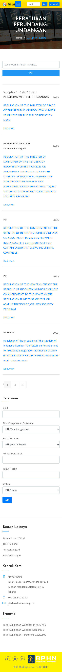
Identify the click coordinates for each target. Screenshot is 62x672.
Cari (44, 4)
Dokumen (8, 128)
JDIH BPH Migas (11, 555)
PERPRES (8, 332)
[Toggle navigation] (18, 4)
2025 (56, 97)
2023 (56, 332)
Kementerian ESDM (13, 538)
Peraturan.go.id (11, 549)
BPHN (45, 667)
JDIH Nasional (10, 543)
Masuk (54, 4)
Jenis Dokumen (10, 438)
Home (19, 37)
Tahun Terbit (9, 468)
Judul (5, 407)
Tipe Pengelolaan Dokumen (18, 423)
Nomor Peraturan (12, 453)
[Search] (33, 4)
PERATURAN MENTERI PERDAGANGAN (26, 97)
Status (6, 484)
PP (5, 219)
